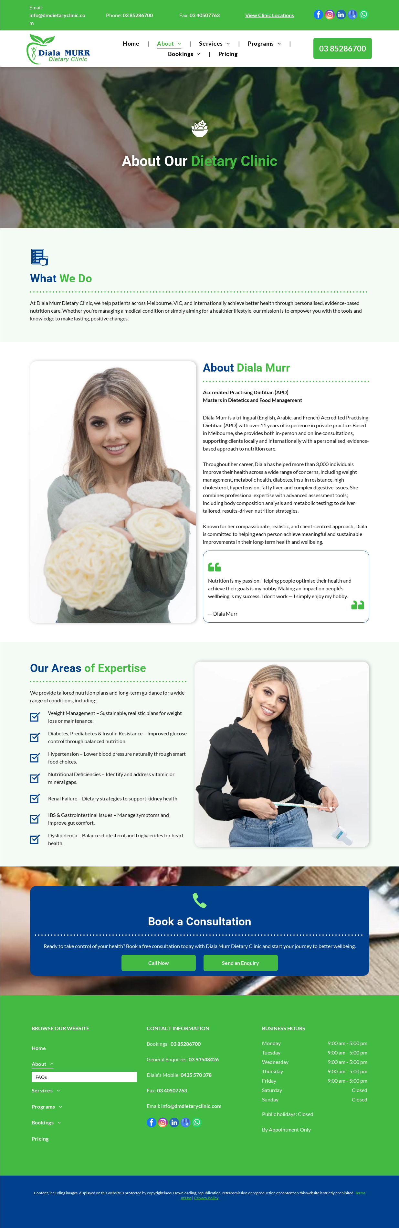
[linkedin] (341, 15)
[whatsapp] (364, 15)
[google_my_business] (352, 15)
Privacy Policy (206, 1197)
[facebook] (318, 15)
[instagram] (330, 15)
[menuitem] (132, 43)
